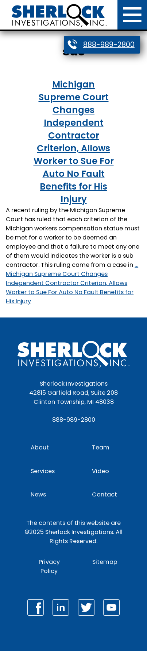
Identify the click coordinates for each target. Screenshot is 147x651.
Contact (104, 494)
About (40, 447)
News (38, 494)
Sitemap (104, 562)
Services (43, 471)
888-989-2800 (109, 45)
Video (100, 471)
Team (100, 447)
